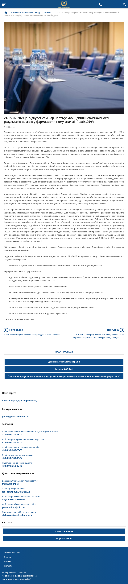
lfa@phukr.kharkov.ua (13, 499)
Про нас (7, 557)
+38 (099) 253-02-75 (12, 466)
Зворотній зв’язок (64, 538)
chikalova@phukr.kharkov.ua (17, 515)
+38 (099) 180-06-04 (12, 458)
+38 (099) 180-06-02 (12, 442)
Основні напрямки (12, 552)
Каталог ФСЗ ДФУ (64, 369)
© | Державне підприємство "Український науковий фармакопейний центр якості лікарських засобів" (19, 575)
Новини (7, 561)
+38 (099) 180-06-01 (12, 434)
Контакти (8, 566)
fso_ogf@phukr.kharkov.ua (16, 492)
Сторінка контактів (64, 531)
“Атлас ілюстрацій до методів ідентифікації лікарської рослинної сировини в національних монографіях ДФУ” (64, 376)
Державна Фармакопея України (64, 361)
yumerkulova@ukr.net (13, 507)
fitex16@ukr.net (10, 484)
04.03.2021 (9, 127)
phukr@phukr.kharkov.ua (15, 416)
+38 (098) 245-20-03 (12, 450)
